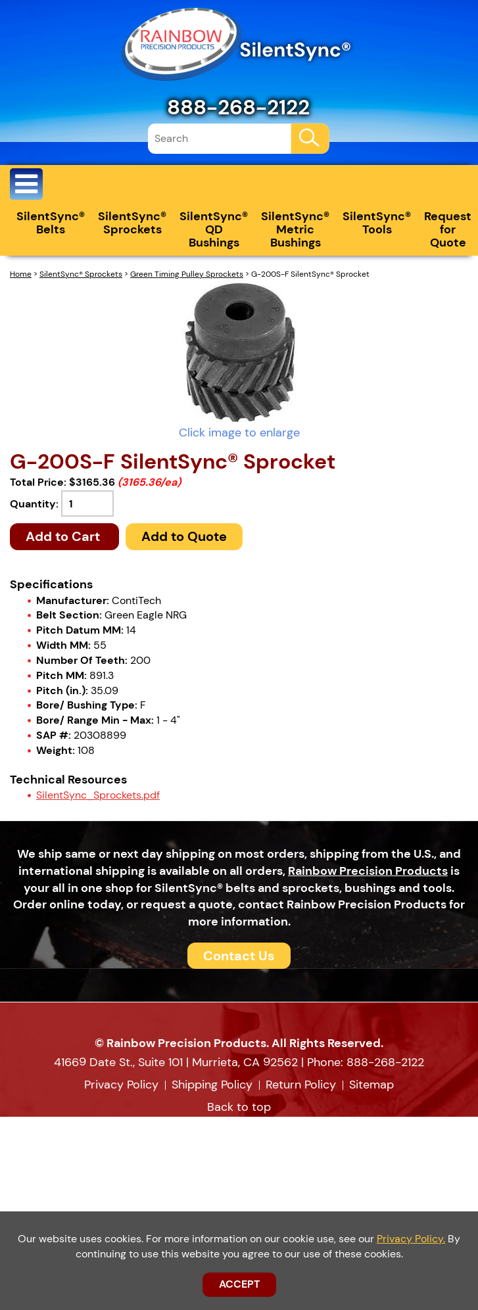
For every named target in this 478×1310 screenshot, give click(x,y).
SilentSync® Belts (50, 222)
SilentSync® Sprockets (132, 222)
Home (21, 274)
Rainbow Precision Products (368, 871)
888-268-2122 (238, 107)
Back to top (239, 1107)
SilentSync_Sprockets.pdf (98, 795)
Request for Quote (447, 229)
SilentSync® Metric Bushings (295, 229)
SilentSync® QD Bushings (213, 229)
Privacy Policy (121, 1084)
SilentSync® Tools (377, 222)
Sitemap (371, 1084)
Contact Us (239, 955)
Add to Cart (64, 536)
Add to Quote (184, 536)
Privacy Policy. (411, 1239)
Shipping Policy (212, 1084)
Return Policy (301, 1084)
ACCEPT (239, 1284)
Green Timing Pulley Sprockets (186, 274)
